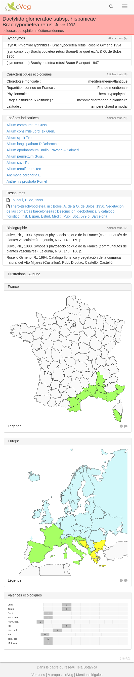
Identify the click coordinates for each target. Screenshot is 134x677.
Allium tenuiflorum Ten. (24, 169)
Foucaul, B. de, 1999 (27, 200)
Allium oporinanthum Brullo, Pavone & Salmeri (43, 150)
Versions (38, 675)
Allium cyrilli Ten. (19, 138)
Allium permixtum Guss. (25, 156)
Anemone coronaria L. (24, 175)
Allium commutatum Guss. (27, 125)
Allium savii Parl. (19, 163)
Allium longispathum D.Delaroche (33, 144)
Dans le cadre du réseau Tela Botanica (67, 667)
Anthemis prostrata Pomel (27, 181)
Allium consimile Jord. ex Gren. (31, 131)
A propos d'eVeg (60, 675)
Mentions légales (89, 675)
